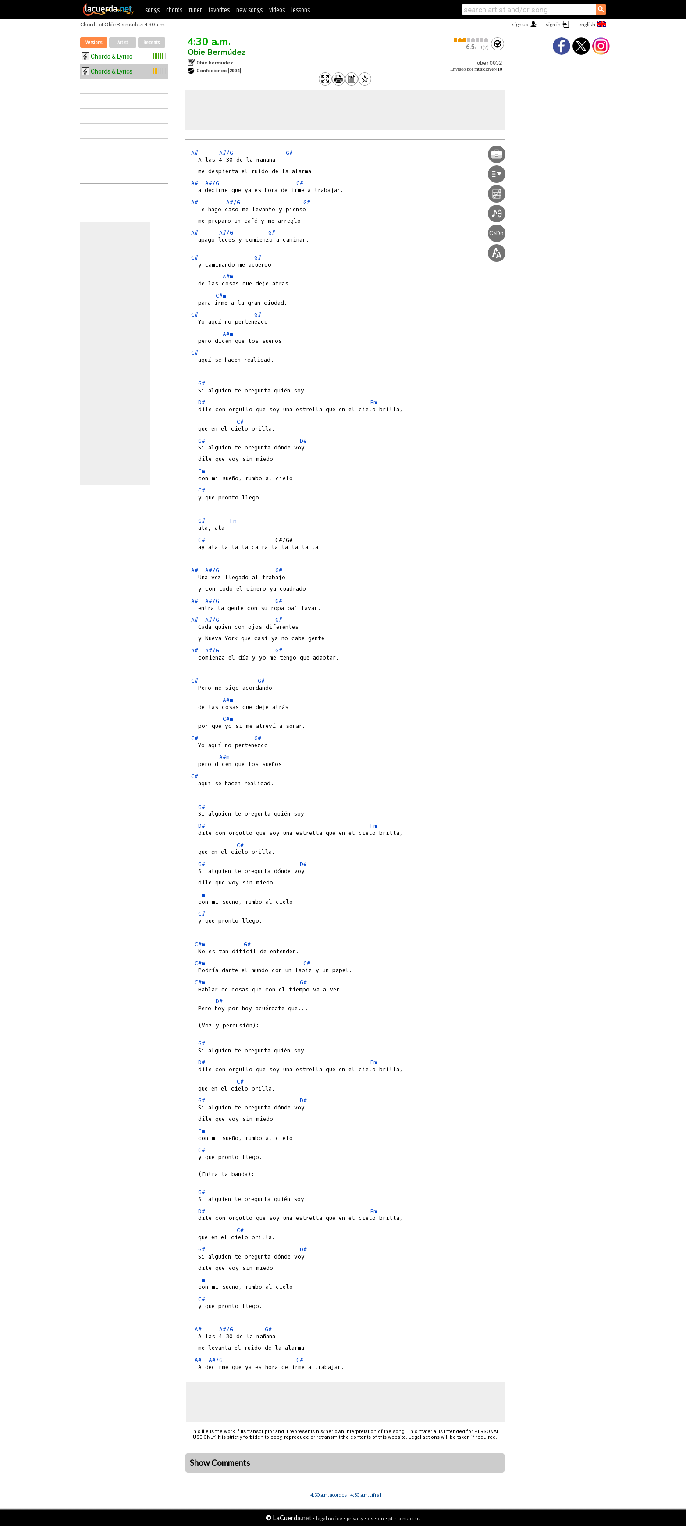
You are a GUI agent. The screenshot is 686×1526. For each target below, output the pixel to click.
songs (152, 10)
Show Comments (220, 1463)
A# (194, 153)
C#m (221, 295)
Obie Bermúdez (216, 52)
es (370, 1518)
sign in (553, 24)
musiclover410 (488, 69)
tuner (195, 10)
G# (289, 153)
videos (277, 10)
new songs (249, 10)
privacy (355, 1518)
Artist (122, 43)
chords (174, 10)
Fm (373, 402)
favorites (219, 10)
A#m (228, 276)
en (381, 1518)
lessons (300, 10)
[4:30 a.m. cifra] (364, 1494)
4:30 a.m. (209, 42)
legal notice (329, 1518)
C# (194, 257)
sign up (520, 24)
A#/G (226, 153)
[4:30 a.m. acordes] (328, 1494)
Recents (151, 43)
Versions (93, 43)
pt (390, 1518)
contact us (409, 1518)
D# (201, 402)
